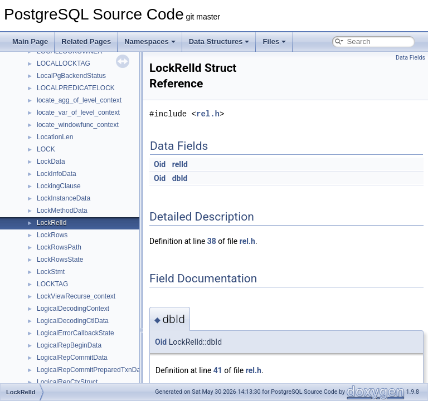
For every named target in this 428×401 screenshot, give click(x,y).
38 (211, 241)
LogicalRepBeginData (69, 345)
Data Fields (410, 57)
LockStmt (51, 272)
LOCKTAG (52, 284)
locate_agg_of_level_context (79, 100)
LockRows (52, 235)
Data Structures (219, 41)
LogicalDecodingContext (73, 308)
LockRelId (51, 223)
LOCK (46, 149)
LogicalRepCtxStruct (67, 382)
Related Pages (86, 41)
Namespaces (150, 41)
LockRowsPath (59, 247)
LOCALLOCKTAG (63, 63)
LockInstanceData (63, 198)
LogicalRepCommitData (72, 357)
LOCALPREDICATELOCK (76, 88)
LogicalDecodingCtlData (73, 321)
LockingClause (59, 186)
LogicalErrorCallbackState (75, 333)
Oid (160, 164)
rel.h (208, 114)
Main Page (30, 41)
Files (274, 41)
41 (217, 370)
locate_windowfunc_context (78, 125)
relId (180, 164)
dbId (180, 178)
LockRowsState (60, 259)
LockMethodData (62, 210)
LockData (51, 161)
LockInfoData (56, 174)
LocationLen (55, 137)
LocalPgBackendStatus (71, 76)
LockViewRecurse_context (76, 296)
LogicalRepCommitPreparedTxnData (91, 370)
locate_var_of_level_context (78, 112)
